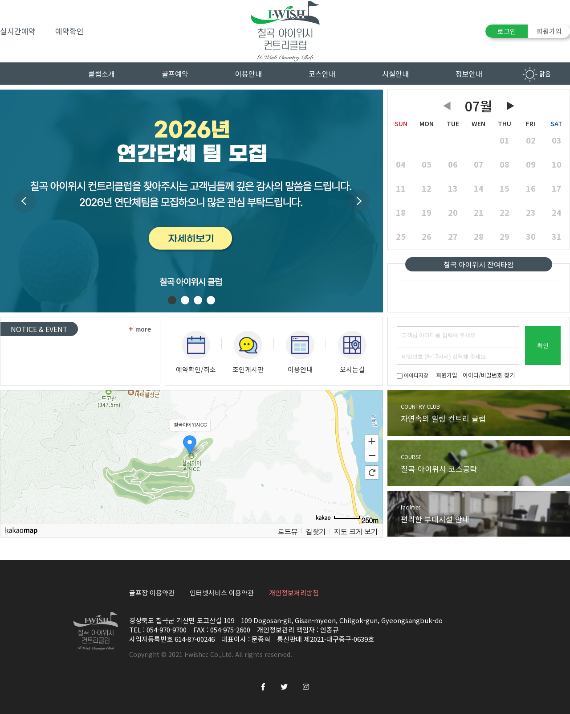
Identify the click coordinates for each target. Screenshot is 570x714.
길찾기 (315, 531)
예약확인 (69, 31)
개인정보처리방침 (294, 592)
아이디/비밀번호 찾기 (489, 375)
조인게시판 (248, 352)
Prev (25, 201)
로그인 (506, 31)
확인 (543, 345)
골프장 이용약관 (152, 592)
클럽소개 (101, 73)
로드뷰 (287, 531)
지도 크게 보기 (356, 531)
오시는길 (352, 352)
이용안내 (248, 73)
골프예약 (175, 73)
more (140, 328)
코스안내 (322, 73)
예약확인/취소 (196, 352)
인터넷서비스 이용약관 (222, 592)
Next (358, 201)
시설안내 (395, 73)
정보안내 (469, 73)
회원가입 (549, 31)
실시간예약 (18, 31)
